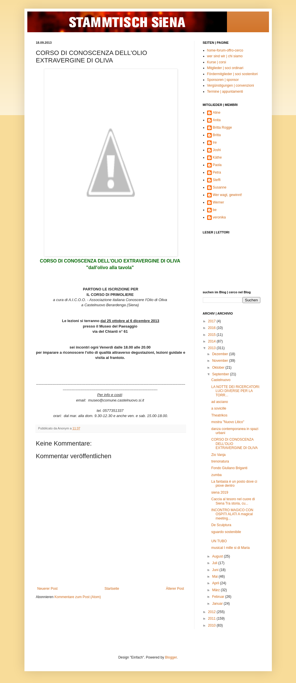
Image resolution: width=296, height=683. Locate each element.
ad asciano (219, 402)
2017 (212, 321)
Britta (217, 135)
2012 (212, 612)
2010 (212, 625)
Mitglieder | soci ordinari (225, 68)
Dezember (220, 354)
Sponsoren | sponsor (223, 80)
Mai (215, 576)
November (220, 361)
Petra (217, 172)
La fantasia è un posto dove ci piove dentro (234, 484)
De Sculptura (221, 525)
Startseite (111, 589)
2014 (212, 341)
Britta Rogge (222, 127)
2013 (212, 348)
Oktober (218, 368)
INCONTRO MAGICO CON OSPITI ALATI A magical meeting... (232, 514)
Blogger (171, 657)
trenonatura (220, 461)
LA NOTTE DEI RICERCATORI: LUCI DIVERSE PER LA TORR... (235, 391)
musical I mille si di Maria (230, 548)
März (216, 590)
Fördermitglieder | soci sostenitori (232, 74)
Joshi (217, 150)
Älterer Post (175, 589)
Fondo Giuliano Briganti (229, 468)
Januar (218, 604)
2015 (212, 335)
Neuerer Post (47, 589)
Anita (217, 120)
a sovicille (218, 408)
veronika (219, 217)
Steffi (217, 180)
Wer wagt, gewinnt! (227, 195)
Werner (218, 202)
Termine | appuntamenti (225, 92)
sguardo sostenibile (226, 532)
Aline (217, 113)
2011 (212, 619)
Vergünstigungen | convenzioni (230, 85)
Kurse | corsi (216, 62)
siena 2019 (219, 492)
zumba (216, 475)
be (215, 210)
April (216, 583)
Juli (215, 563)
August (218, 556)
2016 (212, 328)
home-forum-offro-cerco (225, 50)
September (221, 374)
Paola (217, 165)
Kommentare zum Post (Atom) (77, 597)
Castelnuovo (220, 380)
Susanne (219, 187)
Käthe (217, 157)
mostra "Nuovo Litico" (227, 422)
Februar (218, 597)
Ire (215, 142)
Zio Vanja (218, 455)
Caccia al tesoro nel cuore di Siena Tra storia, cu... (233, 501)
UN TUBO (219, 541)
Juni (215, 570)
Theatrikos (219, 415)
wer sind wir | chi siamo (225, 56)
